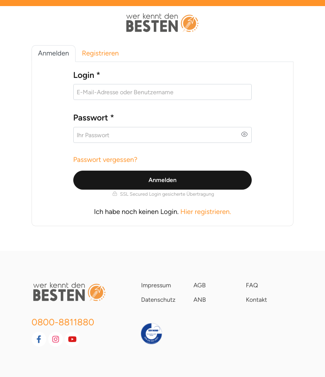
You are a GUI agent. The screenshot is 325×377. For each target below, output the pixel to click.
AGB (199, 285)
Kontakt (256, 299)
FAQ (252, 285)
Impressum (156, 285)
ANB (199, 299)
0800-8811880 (63, 322)
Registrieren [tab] (100, 53)
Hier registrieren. (205, 212)
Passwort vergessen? (105, 159)
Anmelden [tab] (53, 53)
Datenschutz (158, 299)
